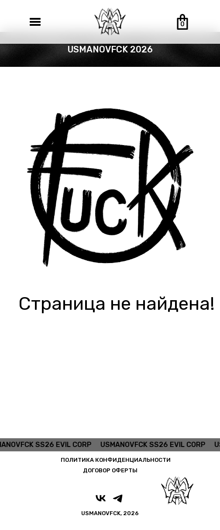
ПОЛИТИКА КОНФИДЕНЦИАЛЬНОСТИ (116, 460)
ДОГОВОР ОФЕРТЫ (110, 470)
